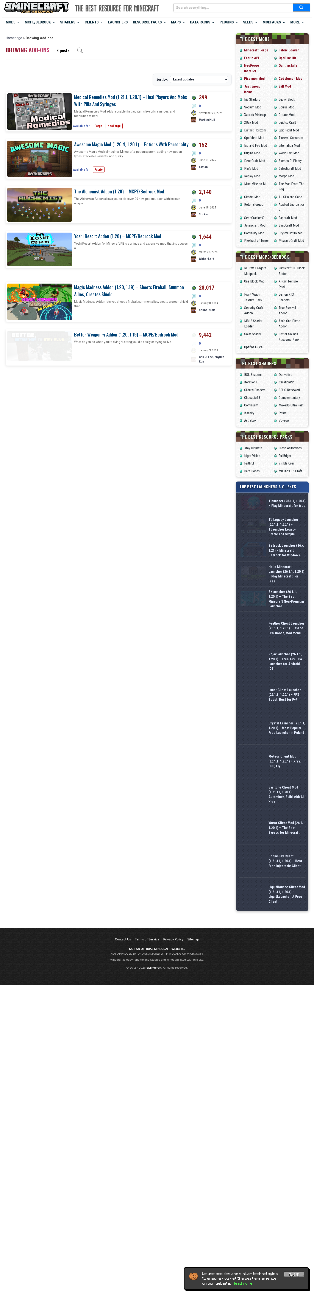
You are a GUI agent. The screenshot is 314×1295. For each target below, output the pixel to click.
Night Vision (252, 456)
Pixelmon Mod (254, 79)
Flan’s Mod (251, 169)
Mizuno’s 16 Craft (290, 471)
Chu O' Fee (206, 416)
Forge (98, 126)
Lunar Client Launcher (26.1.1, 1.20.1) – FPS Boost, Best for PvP (285, 742)
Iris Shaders (252, 99)
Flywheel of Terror (256, 241)
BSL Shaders (253, 375)
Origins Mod (252, 153)
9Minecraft (154, 1014)
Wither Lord (206, 259)
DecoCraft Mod (254, 161)
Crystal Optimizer (290, 233)
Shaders (67, 22)
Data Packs (200, 22)
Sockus (204, 214)
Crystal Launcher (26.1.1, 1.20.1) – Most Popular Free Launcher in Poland (287, 775)
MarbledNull (207, 120)
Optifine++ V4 (253, 347)
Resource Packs (147, 22)
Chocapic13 (252, 398)
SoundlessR (207, 341)
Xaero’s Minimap (255, 115)
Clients (92, 22)
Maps (176, 22)
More (295, 22)
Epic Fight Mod (289, 130)
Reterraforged (253, 204)
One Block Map (254, 281)
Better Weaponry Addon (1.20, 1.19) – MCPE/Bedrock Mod (126, 393)
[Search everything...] (233, 7)
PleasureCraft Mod (291, 241)
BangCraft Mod (289, 225)
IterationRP (286, 382)
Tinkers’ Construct (291, 138)
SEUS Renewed (289, 390)
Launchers (118, 22)
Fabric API (251, 58)
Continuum (251, 405)
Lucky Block (287, 99)
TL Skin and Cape (290, 197)
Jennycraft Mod (255, 225)
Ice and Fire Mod (255, 146)
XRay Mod (251, 122)
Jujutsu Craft (287, 122)
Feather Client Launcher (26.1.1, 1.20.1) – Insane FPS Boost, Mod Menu (286, 675)
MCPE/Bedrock (38, 22)
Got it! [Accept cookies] (294, 1275)
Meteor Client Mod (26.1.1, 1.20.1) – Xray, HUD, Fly (285, 808)
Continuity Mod (254, 233)
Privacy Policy (173, 986)
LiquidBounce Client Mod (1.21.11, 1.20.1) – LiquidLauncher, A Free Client (287, 941)
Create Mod (287, 115)
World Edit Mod (289, 153)
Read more (243, 1283)
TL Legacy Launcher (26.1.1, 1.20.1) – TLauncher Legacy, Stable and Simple (283, 542)
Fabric (99, 169)
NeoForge (114, 126)
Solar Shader (252, 334)
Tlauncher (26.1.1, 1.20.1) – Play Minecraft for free (287, 509)
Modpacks (272, 22)
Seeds (248, 22)
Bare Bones (252, 471)
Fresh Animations (290, 448)
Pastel (283, 413)
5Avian (203, 167)
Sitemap (193, 986)
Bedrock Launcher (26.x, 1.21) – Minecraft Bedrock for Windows (286, 575)
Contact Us (123, 986)
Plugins (227, 22)
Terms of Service (147, 986)
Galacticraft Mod (290, 169)
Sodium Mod (252, 107)
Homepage (14, 38)
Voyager (284, 420)
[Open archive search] (80, 50)
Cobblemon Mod (290, 79)
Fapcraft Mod (288, 218)
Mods (11, 22)
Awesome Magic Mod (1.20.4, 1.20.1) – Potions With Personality (131, 144)
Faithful (249, 463)
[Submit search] (301, 7)
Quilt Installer (289, 65)
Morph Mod (286, 176)
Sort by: (162, 79)
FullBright (285, 456)
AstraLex (250, 420)
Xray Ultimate (253, 448)
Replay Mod (252, 176)
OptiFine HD (287, 58)
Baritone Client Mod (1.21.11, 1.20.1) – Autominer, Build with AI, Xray (287, 841)
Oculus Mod (286, 107)
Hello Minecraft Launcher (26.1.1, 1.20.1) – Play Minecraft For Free (286, 609)
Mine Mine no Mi (255, 184)
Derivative (285, 375)
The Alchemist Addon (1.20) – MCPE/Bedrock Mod (119, 191)
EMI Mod (285, 86)
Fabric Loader (289, 50)
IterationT (250, 382)
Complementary (289, 398)
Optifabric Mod (254, 138)
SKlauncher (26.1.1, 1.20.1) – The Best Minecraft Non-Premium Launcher (286, 642)
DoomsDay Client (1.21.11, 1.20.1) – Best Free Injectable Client (285, 908)
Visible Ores (287, 463)
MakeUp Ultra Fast (291, 405)
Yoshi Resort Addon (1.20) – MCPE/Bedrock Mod (117, 236)
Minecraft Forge (256, 50)
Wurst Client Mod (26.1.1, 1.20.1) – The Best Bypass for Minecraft (287, 875)
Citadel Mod (252, 197)
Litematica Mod (289, 146)
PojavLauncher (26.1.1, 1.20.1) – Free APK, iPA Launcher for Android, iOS (285, 708)
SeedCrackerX (254, 218)
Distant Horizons (255, 130)
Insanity (249, 413)
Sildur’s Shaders (255, 390)
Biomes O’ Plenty (290, 161)
